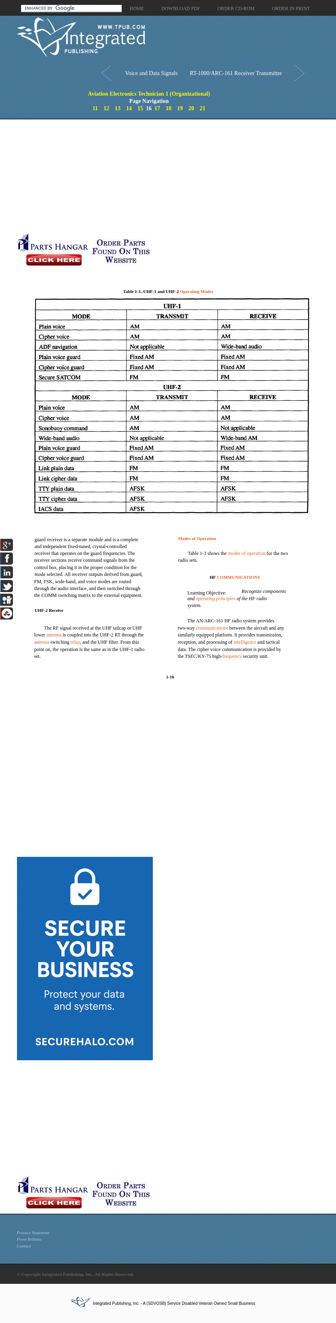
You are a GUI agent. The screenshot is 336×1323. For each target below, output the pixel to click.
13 (117, 108)
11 (95, 108)
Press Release (29, 1239)
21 (202, 108)
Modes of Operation (197, 538)
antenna (53, 635)
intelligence (245, 642)
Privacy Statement (33, 1232)
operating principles (216, 598)
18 (168, 108)
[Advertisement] (130, 175)
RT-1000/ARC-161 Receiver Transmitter (236, 73)
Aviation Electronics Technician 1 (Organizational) (149, 94)
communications (212, 628)
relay (75, 642)
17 (157, 108)
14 (129, 108)
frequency (232, 656)
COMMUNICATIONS (238, 577)
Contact (24, 1245)
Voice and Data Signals (151, 73)
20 (191, 108)
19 (180, 108)
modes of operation (247, 553)
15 (140, 108)
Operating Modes (196, 291)
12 (106, 108)
